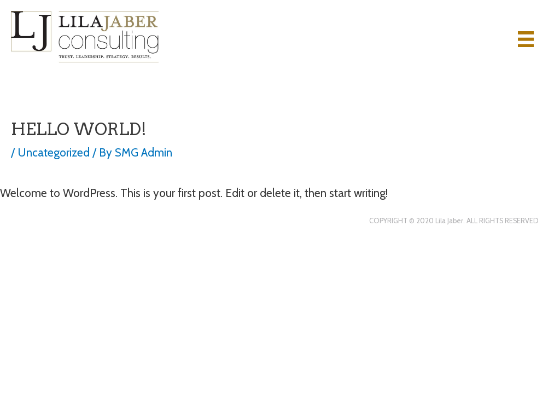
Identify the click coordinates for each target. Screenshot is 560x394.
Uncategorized (54, 152)
